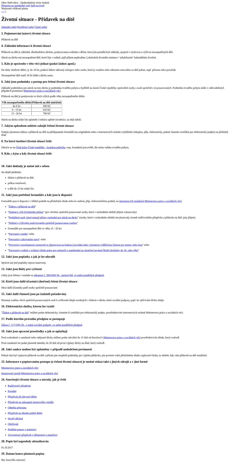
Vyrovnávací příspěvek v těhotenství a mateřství (32, 435)
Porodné (12, 391)
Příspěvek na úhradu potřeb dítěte (25, 413)
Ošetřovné (13, 424)
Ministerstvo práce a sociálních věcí (42, 90)
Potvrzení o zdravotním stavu (24, 239)
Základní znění (9, 27)
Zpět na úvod (37, 5)
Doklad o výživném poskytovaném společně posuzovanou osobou (43, 223)
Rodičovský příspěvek (19, 385)
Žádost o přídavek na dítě (22, 206)
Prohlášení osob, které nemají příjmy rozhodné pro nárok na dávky (43, 217)
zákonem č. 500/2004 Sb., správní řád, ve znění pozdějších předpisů (69, 275)
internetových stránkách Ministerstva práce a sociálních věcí (150, 201)
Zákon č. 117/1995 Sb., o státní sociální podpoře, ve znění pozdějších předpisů (41, 325)
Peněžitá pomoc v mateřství (22, 429)
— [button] (2, 11)
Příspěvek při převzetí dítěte (22, 396)
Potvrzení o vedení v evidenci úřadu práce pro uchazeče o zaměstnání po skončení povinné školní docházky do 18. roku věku (73, 250)
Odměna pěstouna (17, 407)
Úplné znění (40, 27)
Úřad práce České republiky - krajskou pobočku (40, 147)
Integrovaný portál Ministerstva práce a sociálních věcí (29, 373)
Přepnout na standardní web (15, 5)
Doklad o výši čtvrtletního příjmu (26, 212)
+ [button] (5, 11)
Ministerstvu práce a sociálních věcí (121, 337)
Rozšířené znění (25, 27)
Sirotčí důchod (15, 418)
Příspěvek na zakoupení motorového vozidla (30, 402)
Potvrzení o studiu (18, 234)
